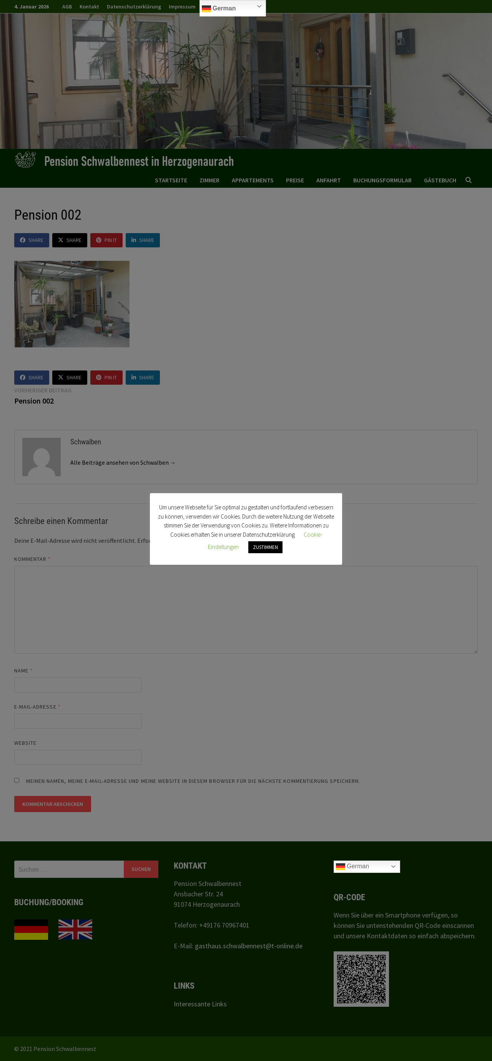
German (219, 8)
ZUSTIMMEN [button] (265, 547)
